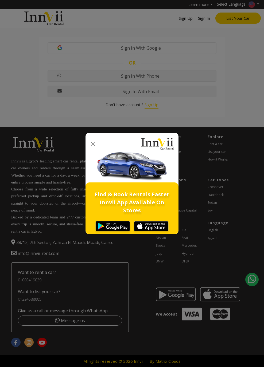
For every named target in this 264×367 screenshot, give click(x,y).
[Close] (93, 144)
